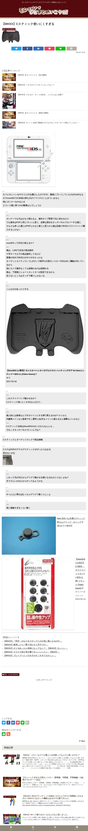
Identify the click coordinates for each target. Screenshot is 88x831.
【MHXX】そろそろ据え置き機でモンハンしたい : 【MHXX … (31, 652)
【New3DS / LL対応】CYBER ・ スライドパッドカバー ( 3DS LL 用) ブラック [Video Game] (80, 573)
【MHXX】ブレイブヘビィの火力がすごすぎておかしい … (29, 655)
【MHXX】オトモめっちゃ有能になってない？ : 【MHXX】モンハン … (35, 648)
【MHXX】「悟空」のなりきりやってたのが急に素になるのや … (32, 641)
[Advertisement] (44, 60)
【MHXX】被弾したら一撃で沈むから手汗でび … (25, 645)
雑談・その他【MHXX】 (10, 674)
